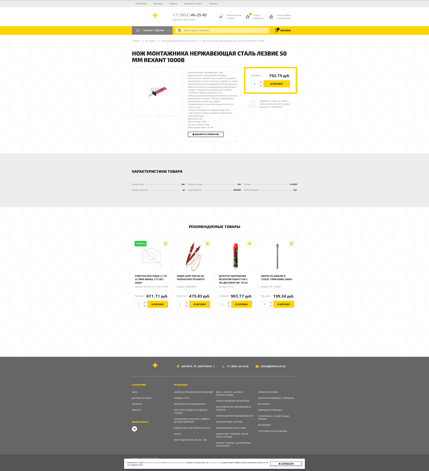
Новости (173, 3)
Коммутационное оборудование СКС (235, 415)
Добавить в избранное (205, 134)
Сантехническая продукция (272, 431)
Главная (136, 40)
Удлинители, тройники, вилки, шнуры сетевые (232, 435)
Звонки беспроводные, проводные (276, 398)
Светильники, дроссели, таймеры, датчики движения (192, 420)
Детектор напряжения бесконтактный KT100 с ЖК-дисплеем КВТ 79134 (233, 279)
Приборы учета (181, 398)
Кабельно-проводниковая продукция (193, 392)
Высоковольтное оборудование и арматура (233, 408)
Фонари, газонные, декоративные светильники (233, 444)
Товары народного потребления (232, 401)
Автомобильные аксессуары (231, 428)
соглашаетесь (214, 462)
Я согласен (286, 463)
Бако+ (135, 392)
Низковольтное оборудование (189, 404)
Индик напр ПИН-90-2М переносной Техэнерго (191, 277)
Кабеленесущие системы (229, 421)
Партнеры (158, 3)
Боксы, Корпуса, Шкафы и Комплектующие (229, 393)
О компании (140, 3)
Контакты (213, 3)
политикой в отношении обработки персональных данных (164, 462)
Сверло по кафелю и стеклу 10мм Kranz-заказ (276, 277)
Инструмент (150, 40)
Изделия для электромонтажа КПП (192, 428)
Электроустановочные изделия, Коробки (191, 411)
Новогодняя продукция (270, 410)
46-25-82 (189, 14)
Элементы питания (268, 392)
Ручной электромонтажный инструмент (179, 40)
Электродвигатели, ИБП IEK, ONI (190, 440)
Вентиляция (264, 425)
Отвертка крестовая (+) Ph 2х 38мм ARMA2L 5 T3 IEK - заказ (151, 279)
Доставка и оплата (193, 3)
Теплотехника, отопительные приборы (273, 417)
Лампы (177, 434)
